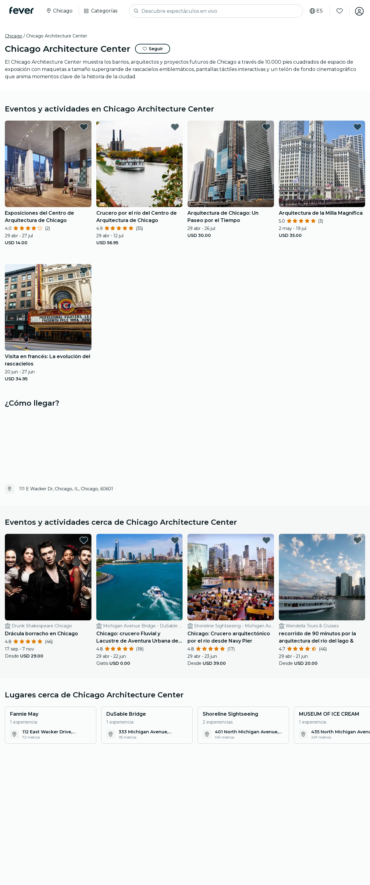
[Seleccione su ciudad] (59, 11)
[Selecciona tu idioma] (315, 11)
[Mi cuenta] (358, 11)
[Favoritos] (338, 11)
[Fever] (22, 10)
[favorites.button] (84, 127)
